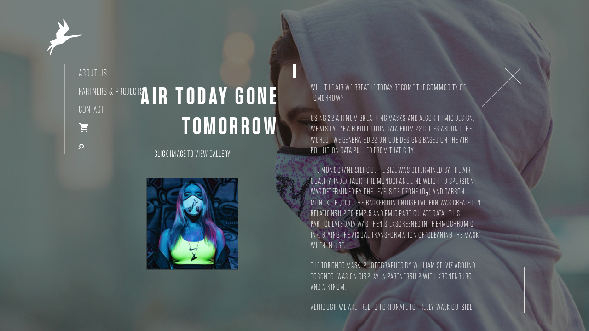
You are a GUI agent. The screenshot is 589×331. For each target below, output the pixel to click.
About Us (93, 73)
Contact (91, 109)
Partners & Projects (111, 92)
